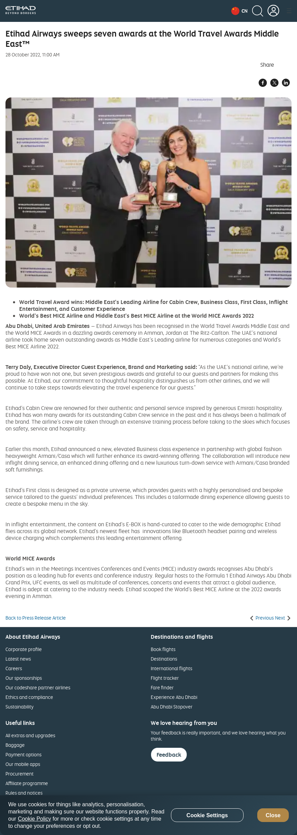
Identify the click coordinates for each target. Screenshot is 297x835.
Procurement (19, 773)
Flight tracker (165, 678)
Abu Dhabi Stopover (172, 706)
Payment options (23, 754)
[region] (148, 815)
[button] (239, 11)
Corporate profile (23, 649)
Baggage (15, 745)
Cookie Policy (34, 819)
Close (273, 815)
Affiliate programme (26, 783)
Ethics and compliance (29, 697)
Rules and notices (23, 793)
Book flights (163, 649)
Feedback (169, 754)
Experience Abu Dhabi (174, 697)
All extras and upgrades (30, 735)
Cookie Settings (207, 815)
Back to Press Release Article (35, 618)
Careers (13, 668)
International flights (171, 668)
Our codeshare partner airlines (37, 687)
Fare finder (162, 687)
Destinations (164, 658)
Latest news (18, 658)
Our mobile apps (22, 764)
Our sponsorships (23, 678)
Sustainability (19, 706)
